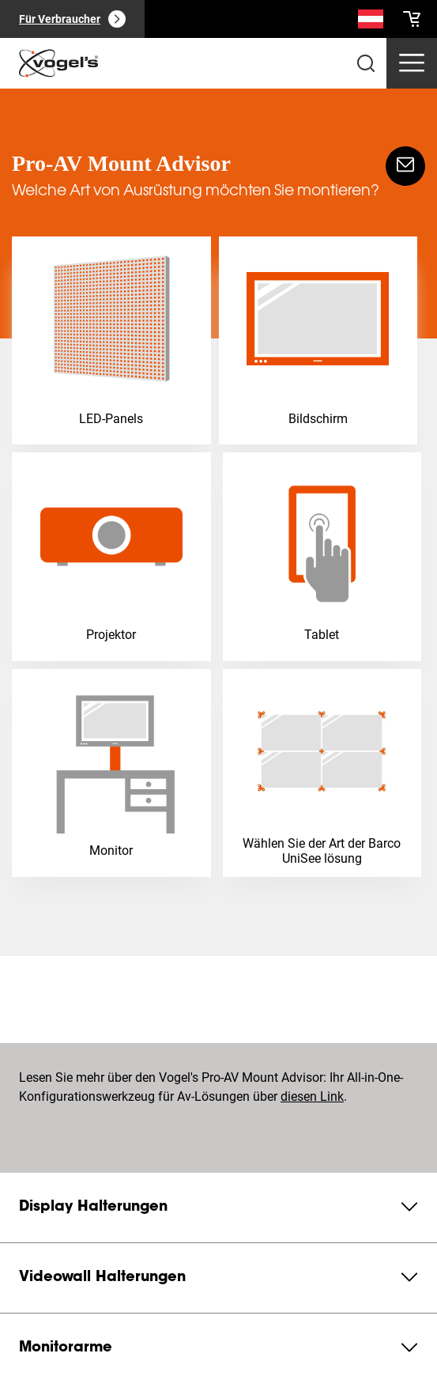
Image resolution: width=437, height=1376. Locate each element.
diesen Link (312, 1096)
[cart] (411, 18)
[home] (58, 63)
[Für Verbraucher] (72, 19)
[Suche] (371, 22)
